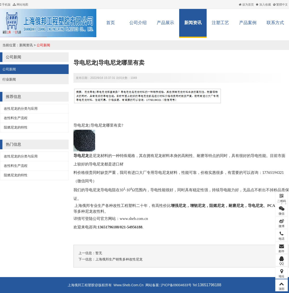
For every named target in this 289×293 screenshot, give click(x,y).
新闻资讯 (193, 22)
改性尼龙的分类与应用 (21, 108)
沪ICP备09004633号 (176, 285)
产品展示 (165, 22)
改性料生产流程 (15, 118)
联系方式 (275, 22)
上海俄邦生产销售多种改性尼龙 (119, 259)
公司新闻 (43, 45)
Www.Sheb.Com (125, 285)
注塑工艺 (220, 22)
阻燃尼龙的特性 (15, 127)
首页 (110, 22)
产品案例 (247, 22)
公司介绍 (138, 22)
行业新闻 (9, 79)
